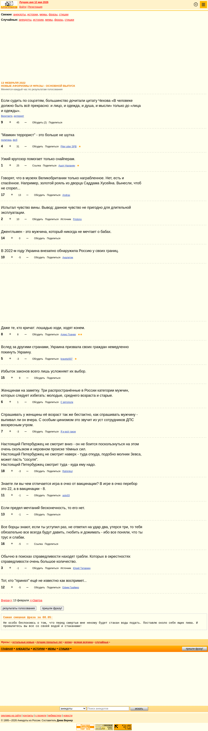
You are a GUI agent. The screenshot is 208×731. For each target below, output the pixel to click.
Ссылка (36, 165)
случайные (101, 642)
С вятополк (67, 402)
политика (6, 140)
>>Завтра (36, 600)
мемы (43, 14)
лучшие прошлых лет (49, 642)
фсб (15, 140)
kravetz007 (67, 358)
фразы (53, 14)
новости (67, 715)
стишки (63, 14)
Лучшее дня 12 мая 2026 (33, 2)
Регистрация (35, 6)
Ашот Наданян (66, 165)
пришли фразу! (194, 648)
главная (7, 648)
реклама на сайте (11, 715)
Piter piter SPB (69, 146)
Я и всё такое (68, 431)
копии (68, 642)
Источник (66, 219)
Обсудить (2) (39, 122)
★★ (80, 334)
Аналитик (67, 257)
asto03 (66, 495)
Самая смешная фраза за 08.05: (28, 617)
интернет (19, 116)
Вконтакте (6, 116)
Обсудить (37, 146)
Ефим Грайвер (70, 587)
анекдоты (19, 14)
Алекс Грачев (68, 334)
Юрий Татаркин (82, 568)
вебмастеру (54, 715)
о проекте (40, 715)
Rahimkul (67, 471)
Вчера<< (6, 600)
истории (32, 14)
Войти (22, 6)
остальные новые (23, 642)
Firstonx (77, 219)
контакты (28, 715)
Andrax (66, 195)
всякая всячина (83, 642)
